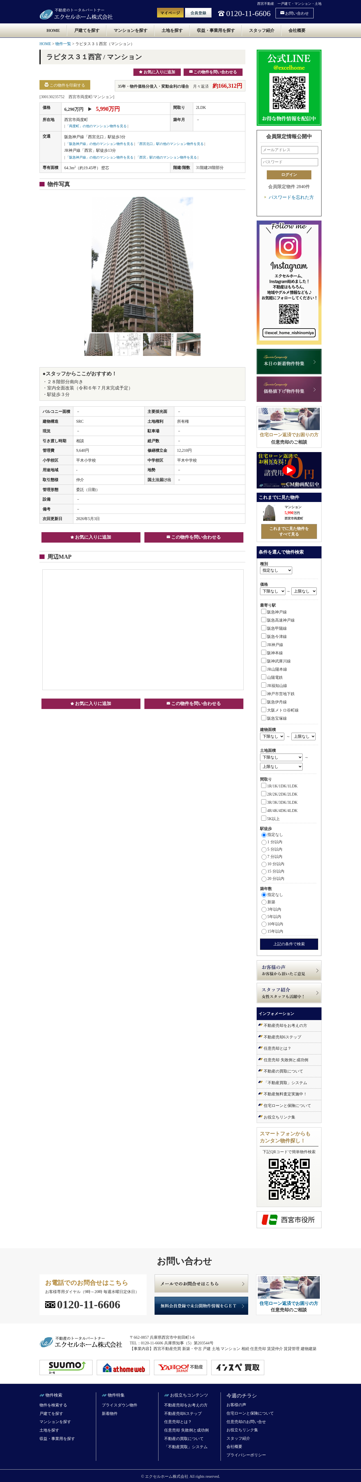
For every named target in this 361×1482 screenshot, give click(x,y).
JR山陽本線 (274, 669)
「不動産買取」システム (285, 1083)
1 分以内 (271, 842)
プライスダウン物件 (119, 1405)
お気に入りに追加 (157, 72)
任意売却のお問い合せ (246, 1422)
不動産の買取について (283, 1071)
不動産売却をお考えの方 (285, 1025)
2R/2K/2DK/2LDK (279, 794)
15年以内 (272, 931)
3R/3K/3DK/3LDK (279, 802)
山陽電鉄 (272, 677)
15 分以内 (272, 871)
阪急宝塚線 (274, 718)
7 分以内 (271, 857)
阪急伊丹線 (274, 702)
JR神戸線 (272, 645)
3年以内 (271, 909)
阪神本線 (272, 653)
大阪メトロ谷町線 (280, 710)
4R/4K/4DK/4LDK (279, 811)
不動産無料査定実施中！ (285, 1094)
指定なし (272, 835)
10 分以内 (272, 864)
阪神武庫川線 (276, 661)
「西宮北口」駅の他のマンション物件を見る (170, 144)
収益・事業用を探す (216, 30)
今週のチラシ (241, 1396)
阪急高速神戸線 (278, 620)
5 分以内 (271, 849)
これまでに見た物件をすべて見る (289, 531)
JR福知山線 (274, 686)
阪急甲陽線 (274, 628)
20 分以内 (272, 879)
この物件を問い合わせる (213, 72)
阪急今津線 (274, 637)
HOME (53, 30)
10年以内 (272, 924)
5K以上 (270, 819)
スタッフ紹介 (261, 30)
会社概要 (297, 30)
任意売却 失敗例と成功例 (286, 1060)
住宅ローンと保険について (287, 1106)
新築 (268, 902)
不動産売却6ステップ (282, 1037)
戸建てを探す (87, 30)
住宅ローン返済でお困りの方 (289, 434)
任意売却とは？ (277, 1048)
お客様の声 (236, 1405)
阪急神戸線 (274, 612)
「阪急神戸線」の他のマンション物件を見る (99, 144)
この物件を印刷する (65, 84)
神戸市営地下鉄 (278, 694)
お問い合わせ (294, 13)
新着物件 (110, 1413)
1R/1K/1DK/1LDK (279, 786)
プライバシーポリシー (246, 1455)
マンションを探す (131, 30)
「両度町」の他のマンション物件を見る (96, 126)
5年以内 (271, 917)
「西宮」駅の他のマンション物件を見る (166, 157)
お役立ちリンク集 (279, 1117)
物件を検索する (53, 1405)
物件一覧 (63, 44)
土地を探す (172, 30)
